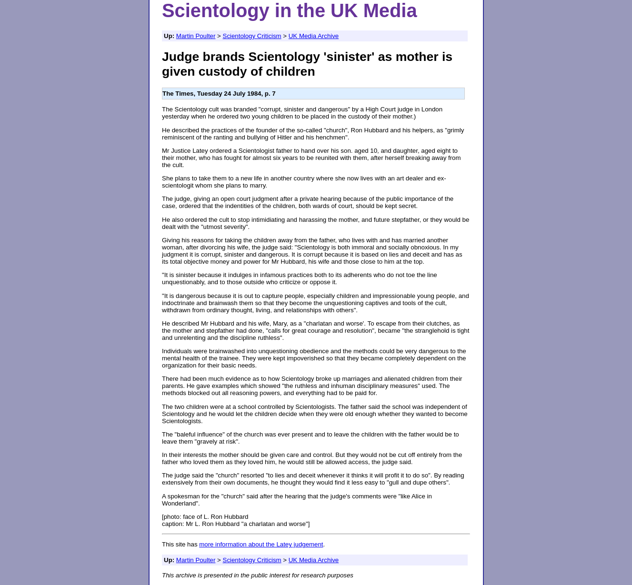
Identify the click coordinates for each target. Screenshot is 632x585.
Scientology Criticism (252, 36)
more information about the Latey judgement (261, 544)
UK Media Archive (314, 36)
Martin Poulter (196, 36)
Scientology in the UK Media (289, 10)
